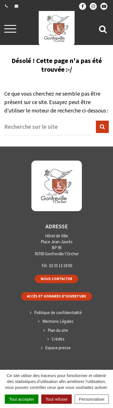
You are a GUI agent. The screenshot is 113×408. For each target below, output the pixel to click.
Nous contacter (56, 278)
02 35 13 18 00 (60, 265)
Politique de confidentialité (58, 312)
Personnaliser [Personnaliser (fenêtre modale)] (92, 399)
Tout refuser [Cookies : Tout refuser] (56, 399)
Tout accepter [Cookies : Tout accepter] (21, 399)
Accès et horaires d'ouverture (56, 296)
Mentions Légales (57, 321)
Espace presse (58, 347)
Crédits (58, 339)
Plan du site (58, 330)
